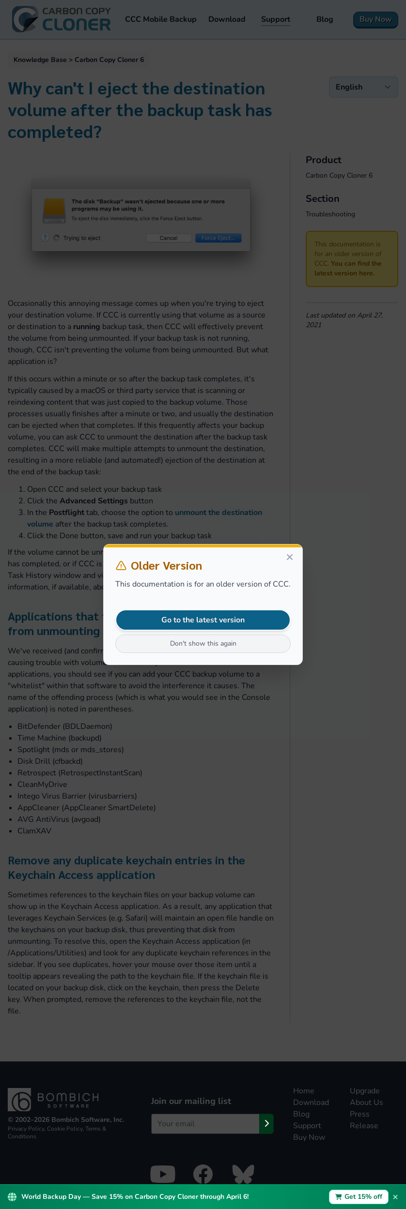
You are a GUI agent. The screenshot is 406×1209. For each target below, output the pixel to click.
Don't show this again (203, 643)
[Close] (290, 557)
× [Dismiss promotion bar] (395, 1197)
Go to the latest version (203, 620)
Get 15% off (359, 1196)
